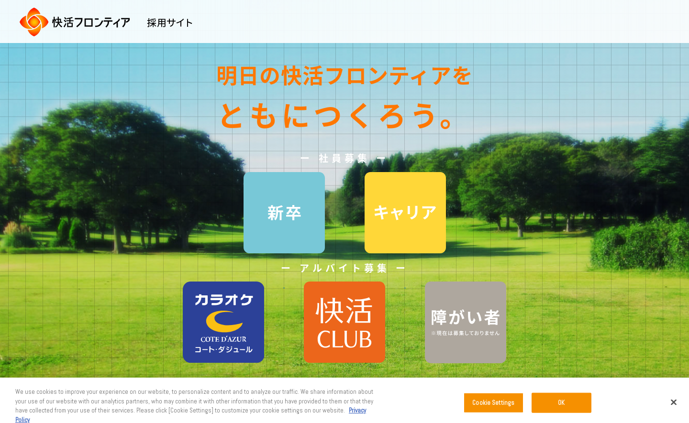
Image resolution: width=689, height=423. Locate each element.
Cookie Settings (493, 405)
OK (561, 405)
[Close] (673, 404)
